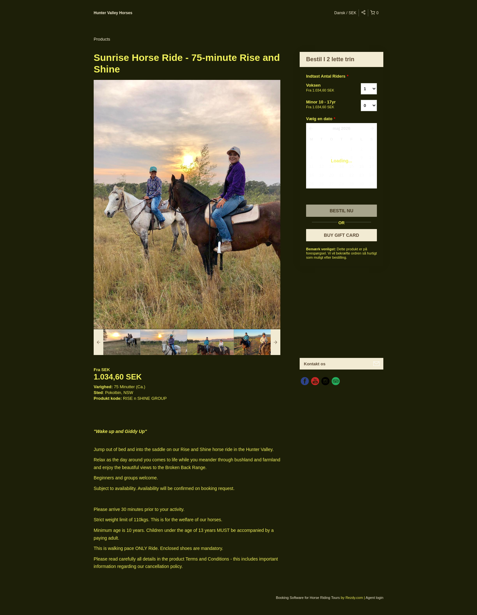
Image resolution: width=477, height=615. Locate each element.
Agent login (374, 598)
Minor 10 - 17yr (325, 105)
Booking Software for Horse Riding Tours (308, 598)
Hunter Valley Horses (113, 13)
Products (102, 39)
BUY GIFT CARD (341, 235)
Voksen (325, 88)
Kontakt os (314, 363)
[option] (117, 342)
